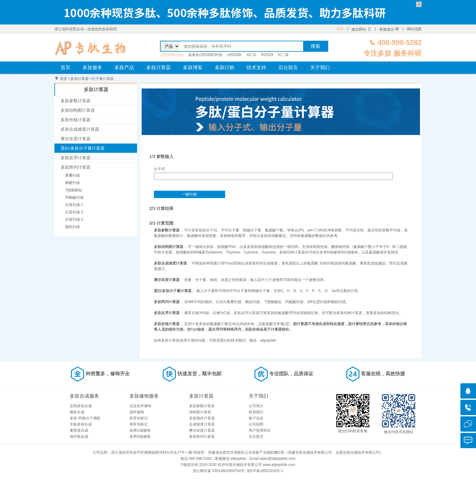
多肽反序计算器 (76, 157)
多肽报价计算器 (202, 418)
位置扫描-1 (74, 205)
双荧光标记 (138, 418)
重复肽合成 (79, 430)
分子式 (159, 169)
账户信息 (256, 418)
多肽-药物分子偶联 (85, 418)
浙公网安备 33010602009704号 (218, 471)
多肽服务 (92, 67)
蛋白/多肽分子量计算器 (83, 148)
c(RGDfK (234, 55)
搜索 (315, 46)
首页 (65, 67)
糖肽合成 (77, 412)
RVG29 (267, 55)
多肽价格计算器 (76, 119)
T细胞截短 (73, 190)
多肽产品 (124, 67)
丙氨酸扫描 (74, 197)
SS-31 (251, 55)
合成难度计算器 (202, 424)
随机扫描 (72, 227)
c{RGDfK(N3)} (172, 55)
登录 (340, 29)
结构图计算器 (200, 412)
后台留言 (288, 67)
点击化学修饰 (140, 406)
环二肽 (283, 55)
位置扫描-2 (74, 212)
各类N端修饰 (140, 436)
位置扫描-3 (74, 219)
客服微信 (389, 29)
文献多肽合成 (81, 424)
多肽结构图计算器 (78, 110)
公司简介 (256, 406)
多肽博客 (193, 67)
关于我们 (320, 67)
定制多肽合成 (81, 406)
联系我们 (256, 412)
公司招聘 (256, 424)
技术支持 (256, 67)
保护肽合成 (79, 436)
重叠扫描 (72, 175)
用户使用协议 (260, 430)
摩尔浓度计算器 (76, 138)
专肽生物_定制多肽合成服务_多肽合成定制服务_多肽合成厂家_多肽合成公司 (90, 48)
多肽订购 (224, 67)
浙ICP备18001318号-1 (265, 471)
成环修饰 (136, 412)
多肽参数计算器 (76, 100)
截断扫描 (72, 183)
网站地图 (414, 29)
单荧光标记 (138, 424)
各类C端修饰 (140, 430)
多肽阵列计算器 (76, 167)
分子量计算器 (103, 79)
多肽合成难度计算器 (80, 129)
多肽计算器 (158, 67)
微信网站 (361, 29)
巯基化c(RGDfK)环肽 (205, 55)
